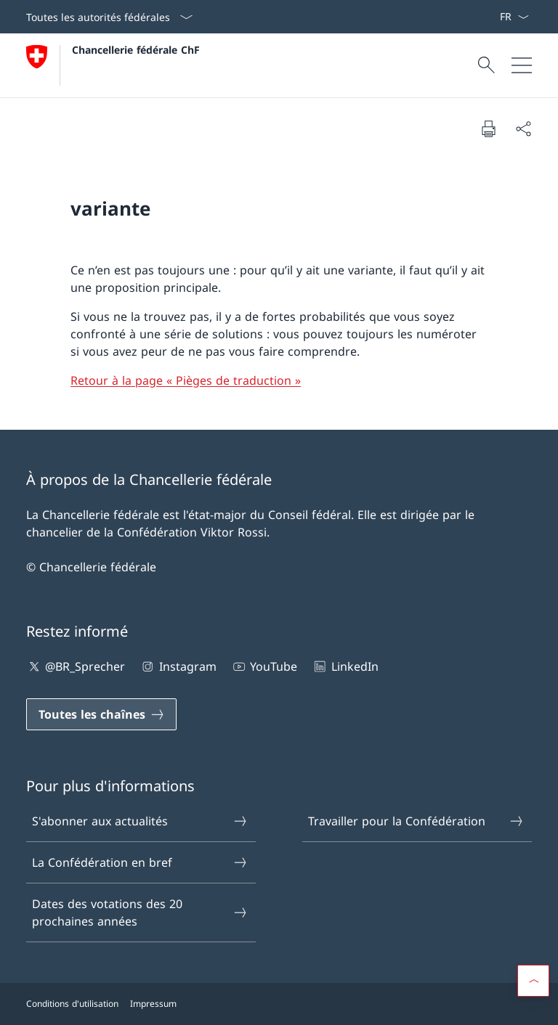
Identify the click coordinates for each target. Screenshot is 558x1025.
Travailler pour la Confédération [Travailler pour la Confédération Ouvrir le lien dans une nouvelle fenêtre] (416, 821)
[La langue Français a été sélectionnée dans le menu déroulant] (514, 16)
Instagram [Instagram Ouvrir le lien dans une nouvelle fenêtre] (178, 666)
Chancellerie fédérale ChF (136, 50)
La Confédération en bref (140, 862)
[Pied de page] (279, 1004)
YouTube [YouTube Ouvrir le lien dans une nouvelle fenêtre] (264, 666)
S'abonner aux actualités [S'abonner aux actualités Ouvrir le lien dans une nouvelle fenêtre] (140, 821)
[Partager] (523, 128)
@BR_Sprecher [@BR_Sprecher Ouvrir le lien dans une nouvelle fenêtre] (75, 666)
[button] (533, 981)
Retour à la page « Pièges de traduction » (185, 380)
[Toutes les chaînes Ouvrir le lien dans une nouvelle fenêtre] (101, 714)
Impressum (153, 1003)
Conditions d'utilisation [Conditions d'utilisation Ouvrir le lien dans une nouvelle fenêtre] (72, 1003)
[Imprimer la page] (488, 128)
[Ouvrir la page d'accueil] (113, 65)
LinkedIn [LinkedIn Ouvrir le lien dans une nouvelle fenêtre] (345, 666)
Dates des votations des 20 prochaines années (140, 912)
